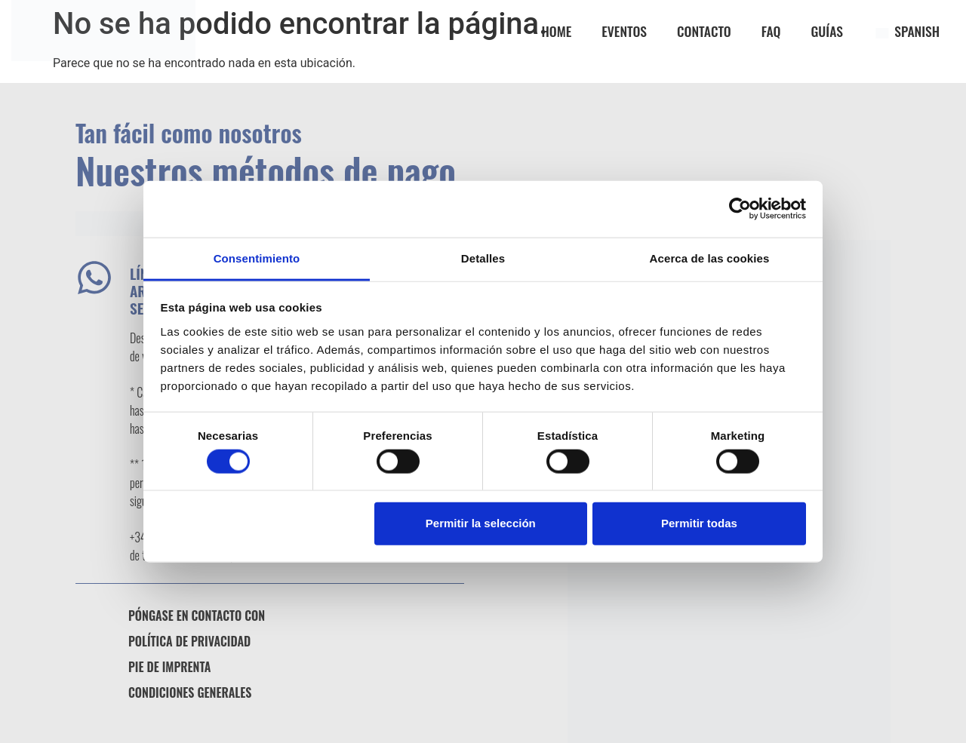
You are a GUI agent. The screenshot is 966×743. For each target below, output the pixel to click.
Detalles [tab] (483, 257)
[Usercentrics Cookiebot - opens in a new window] (740, 209)
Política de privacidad (189, 641)
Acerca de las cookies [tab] (710, 257)
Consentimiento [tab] (257, 257)
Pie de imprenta (169, 667)
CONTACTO (704, 31)
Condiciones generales (189, 692)
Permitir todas (699, 523)
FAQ (771, 31)
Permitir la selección (481, 523)
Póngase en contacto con (196, 615)
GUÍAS (827, 31)
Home (557, 31)
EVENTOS (624, 31)
